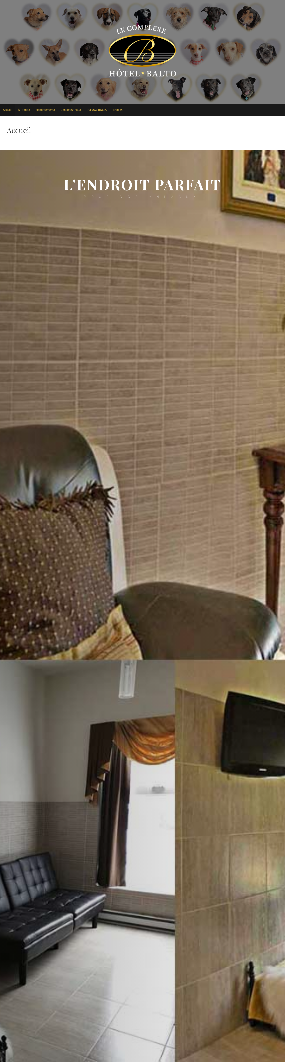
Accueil (7, 110)
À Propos (24, 110)
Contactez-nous (71, 110)
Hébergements (45, 110)
